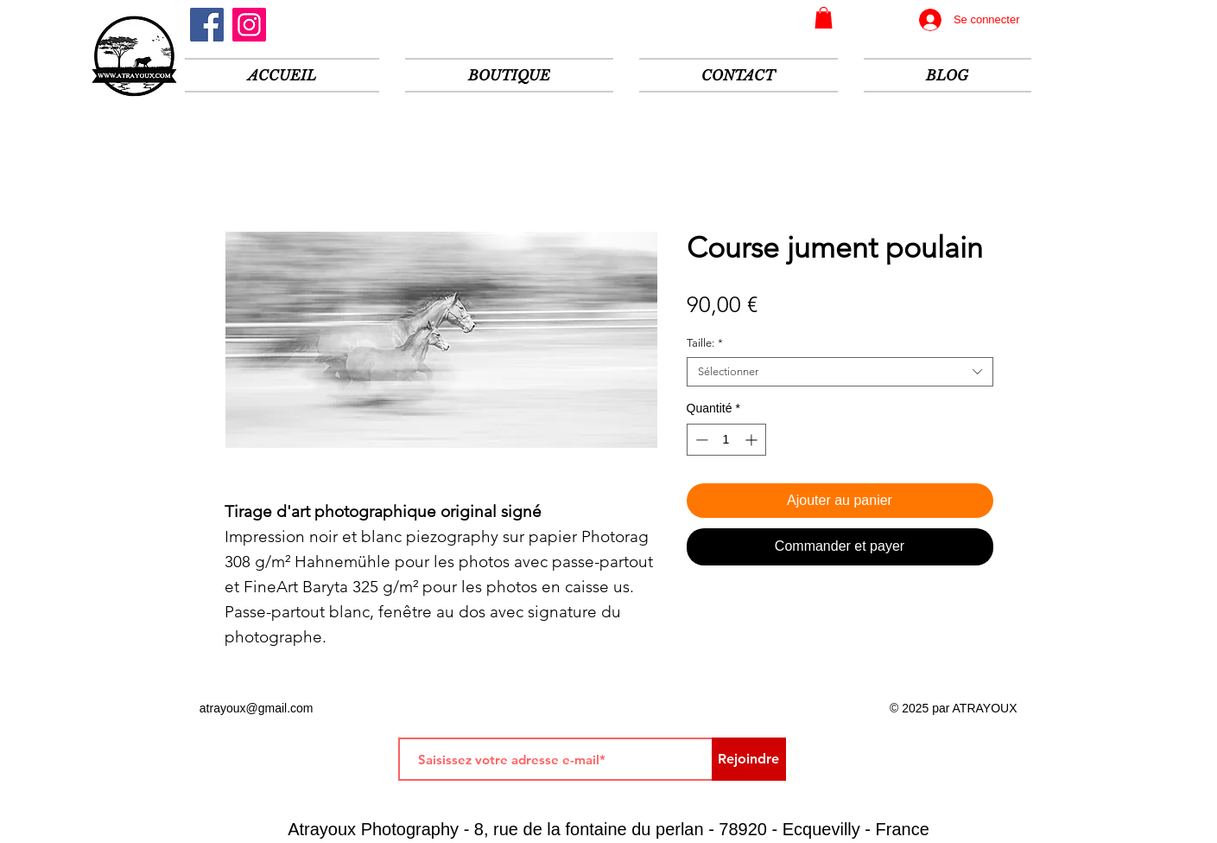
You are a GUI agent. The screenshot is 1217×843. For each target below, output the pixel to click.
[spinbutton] (726, 440)
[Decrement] (700, 440)
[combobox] (840, 371)
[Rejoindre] (749, 759)
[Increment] (753, 440)
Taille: (705, 342)
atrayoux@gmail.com (257, 708)
